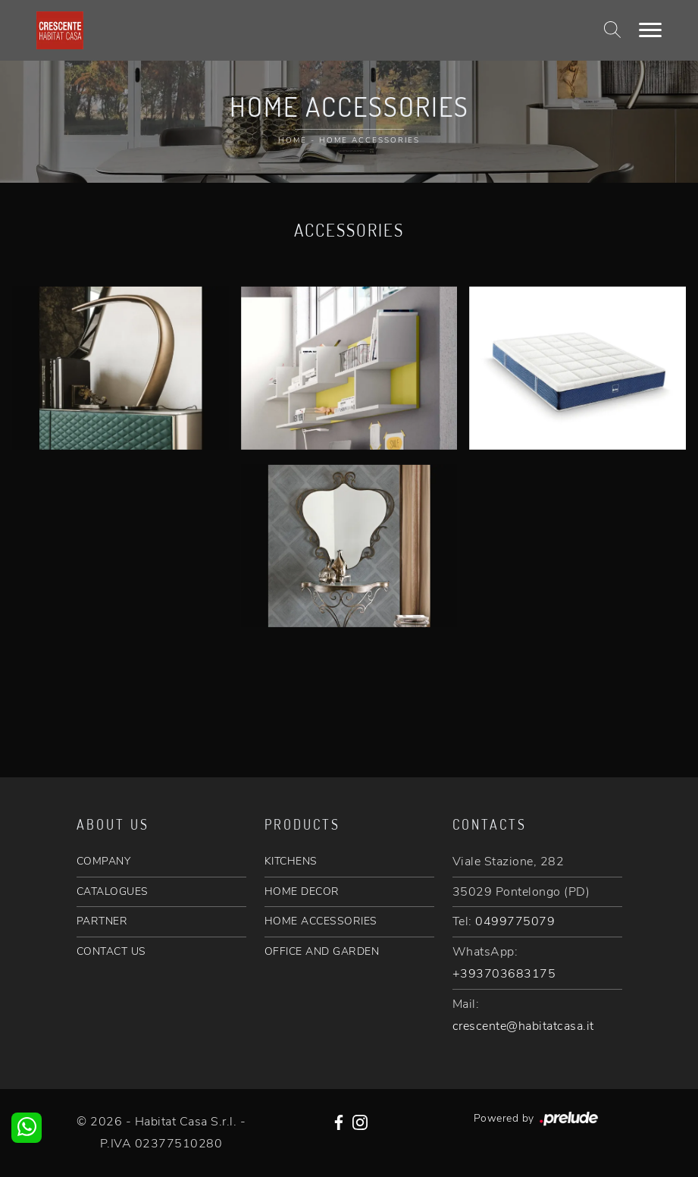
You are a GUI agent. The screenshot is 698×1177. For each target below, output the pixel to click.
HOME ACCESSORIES (320, 921)
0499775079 (515, 921)
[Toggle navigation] (650, 30)
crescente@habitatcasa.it (523, 1026)
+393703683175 (504, 973)
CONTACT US (111, 951)
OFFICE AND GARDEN (322, 951)
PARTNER (102, 921)
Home (292, 140)
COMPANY (104, 861)
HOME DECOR (302, 891)
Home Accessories (369, 140)
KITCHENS (291, 861)
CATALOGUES (113, 891)
